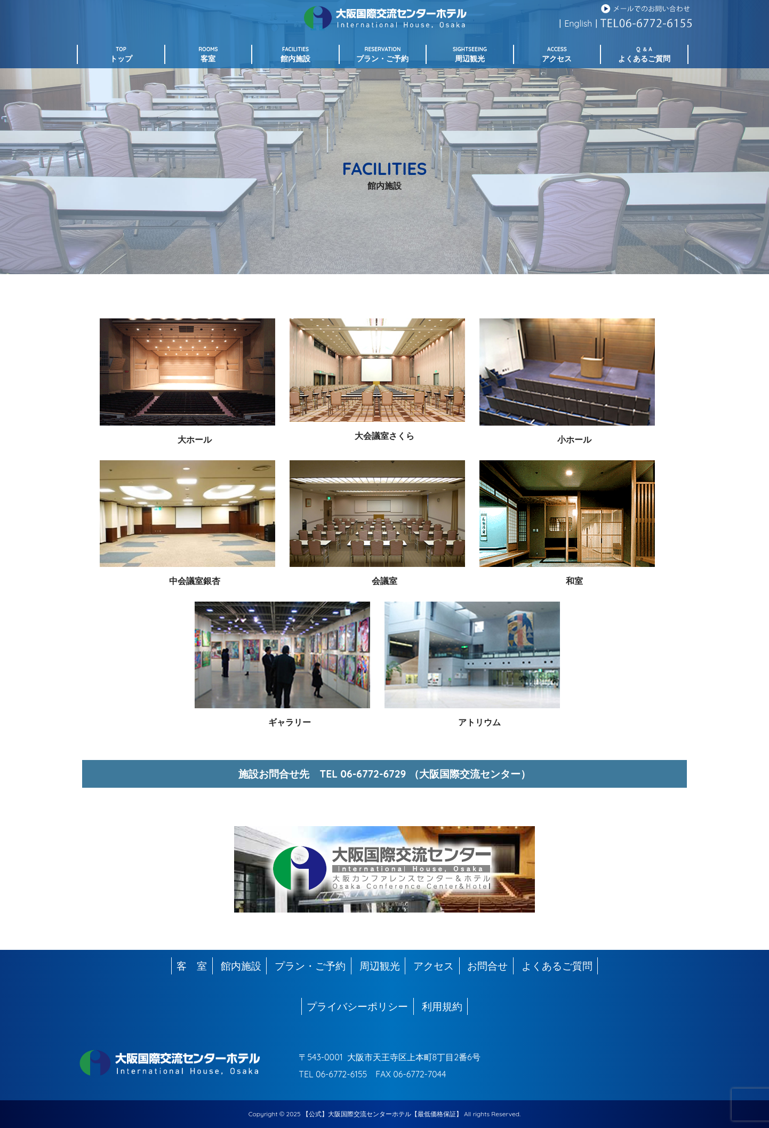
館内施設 (241, 965)
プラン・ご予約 (310, 965)
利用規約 (442, 1006)
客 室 (192, 965)
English (578, 23)
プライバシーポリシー (357, 1006)
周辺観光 (379, 965)
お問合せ (487, 965)
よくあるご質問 (557, 965)
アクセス (433, 965)
